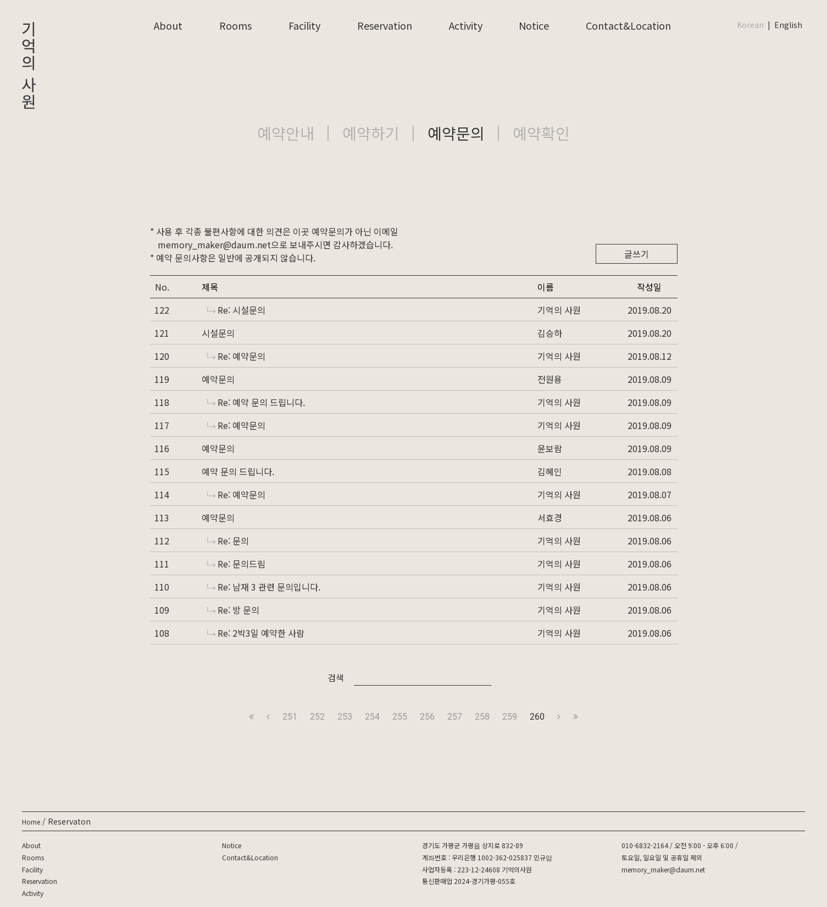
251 (289, 716)
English (788, 24)
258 (482, 716)
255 (399, 716)
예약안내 (285, 133)
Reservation (384, 25)
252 (317, 716)
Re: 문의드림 (236, 564)
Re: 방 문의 (233, 610)
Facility (304, 25)
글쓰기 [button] (636, 253)
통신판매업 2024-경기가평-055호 (468, 881)
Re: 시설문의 (236, 310)
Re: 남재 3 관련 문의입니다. (263, 587)
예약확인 (541, 133)
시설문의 (218, 333)
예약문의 (456, 133)
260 (537, 716)
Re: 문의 (228, 541)
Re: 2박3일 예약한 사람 (255, 633)
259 (509, 716)
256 (427, 716)
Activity (465, 25)
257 (454, 716)
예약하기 (370, 133)
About (168, 25)
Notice (534, 25)
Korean (750, 24)
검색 (336, 677)
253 (344, 716)
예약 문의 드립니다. (238, 471)
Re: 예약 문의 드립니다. (256, 402)
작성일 (649, 286)
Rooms (235, 25)
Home (31, 821)
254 (372, 716)
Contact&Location (628, 25)
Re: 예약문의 (236, 356)
